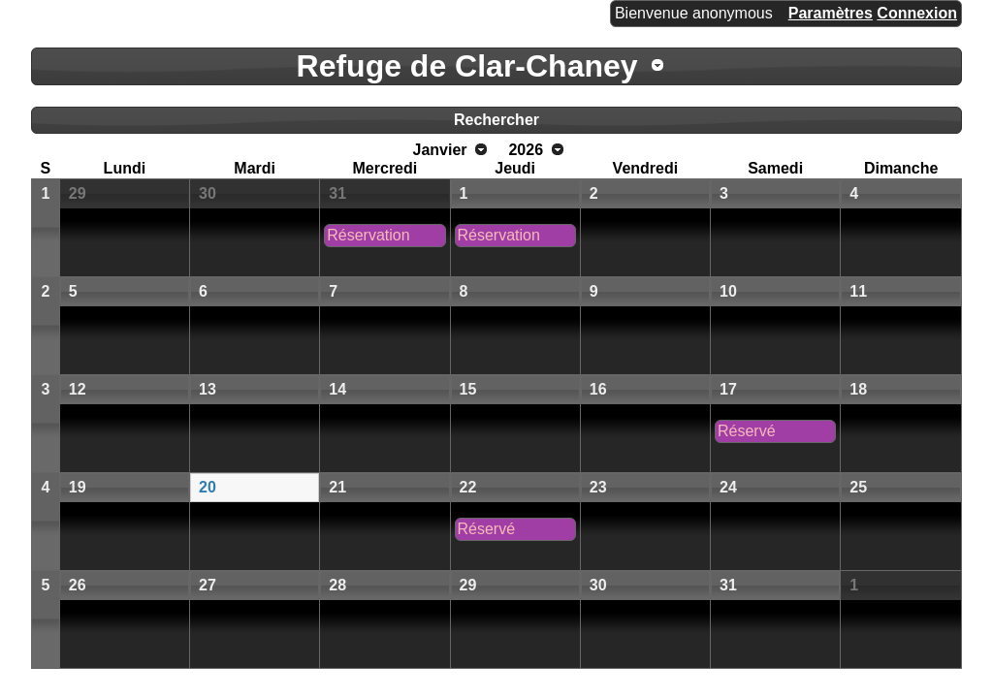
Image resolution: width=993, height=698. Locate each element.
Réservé (747, 431)
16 (598, 389)
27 (207, 585)
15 (468, 389)
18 (858, 389)
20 (207, 487)
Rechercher (496, 119)
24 (728, 487)
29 (77, 193)
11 (858, 291)
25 (858, 487)
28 (337, 585)
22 (468, 487)
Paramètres (830, 13)
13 (207, 389)
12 (77, 389)
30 (207, 193)
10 (728, 291)
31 (337, 193)
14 (337, 389)
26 (77, 585)
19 (77, 487)
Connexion (917, 13)
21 (337, 487)
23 (598, 487)
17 (728, 389)
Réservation (368, 235)
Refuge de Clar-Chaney (467, 65)
